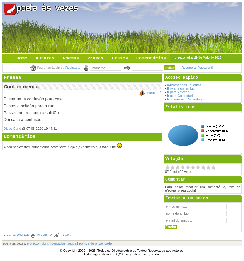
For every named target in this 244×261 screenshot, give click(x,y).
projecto (33, 243)
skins (45, 243)
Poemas (71, 58)
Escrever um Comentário (185, 99)
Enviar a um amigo (181, 88)
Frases (120, 58)
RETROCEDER (17, 235)
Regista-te (72, 67)
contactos (58, 243)
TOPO (66, 235)
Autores (45, 58)
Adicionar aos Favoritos (184, 85)
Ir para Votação (178, 92)
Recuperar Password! (197, 67)
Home (21, 58)
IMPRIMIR (44, 235)
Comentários (151, 58)
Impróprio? (153, 92)
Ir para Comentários (181, 95)
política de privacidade (95, 243)
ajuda (72, 243)
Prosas (95, 58)
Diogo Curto (12, 128)
